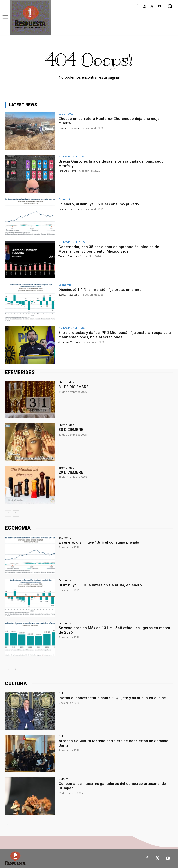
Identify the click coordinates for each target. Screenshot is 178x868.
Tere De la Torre (67, 170)
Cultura (63, 693)
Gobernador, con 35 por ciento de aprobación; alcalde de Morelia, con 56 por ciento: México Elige (108, 249)
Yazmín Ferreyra (67, 256)
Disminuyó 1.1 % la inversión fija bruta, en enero (100, 289)
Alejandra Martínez (69, 342)
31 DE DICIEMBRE (73, 387)
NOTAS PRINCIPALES (71, 156)
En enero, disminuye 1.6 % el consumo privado (98, 204)
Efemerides (66, 382)
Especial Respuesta (69, 128)
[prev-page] (8, 513)
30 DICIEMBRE (71, 429)
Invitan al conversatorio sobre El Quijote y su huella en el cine (112, 698)
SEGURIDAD (66, 113)
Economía (64, 199)
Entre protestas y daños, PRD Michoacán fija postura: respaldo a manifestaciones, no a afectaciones (114, 334)
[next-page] (16, 513)
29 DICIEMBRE (71, 472)
